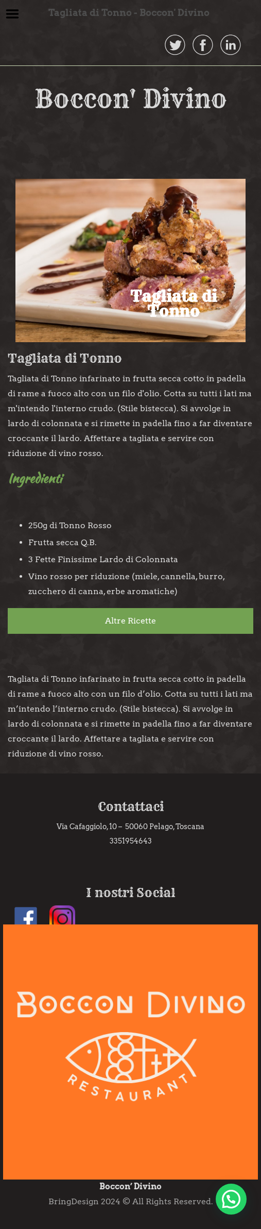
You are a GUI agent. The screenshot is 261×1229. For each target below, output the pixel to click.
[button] (231, 1199)
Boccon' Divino (130, 98)
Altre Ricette (130, 621)
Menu (12, 14)
